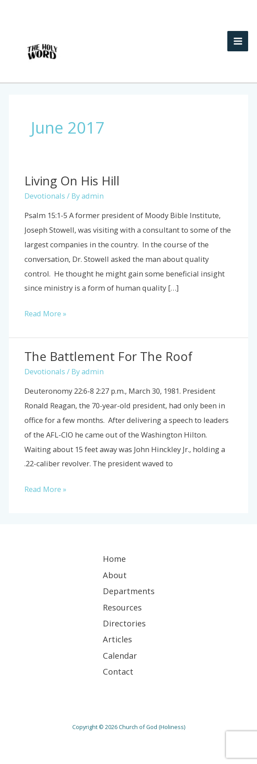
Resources (122, 607)
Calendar (120, 655)
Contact (118, 671)
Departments (129, 591)
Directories (124, 623)
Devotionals (44, 196)
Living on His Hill (72, 181)
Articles (117, 639)
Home (114, 558)
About (115, 575)
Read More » (45, 313)
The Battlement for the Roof (108, 356)
